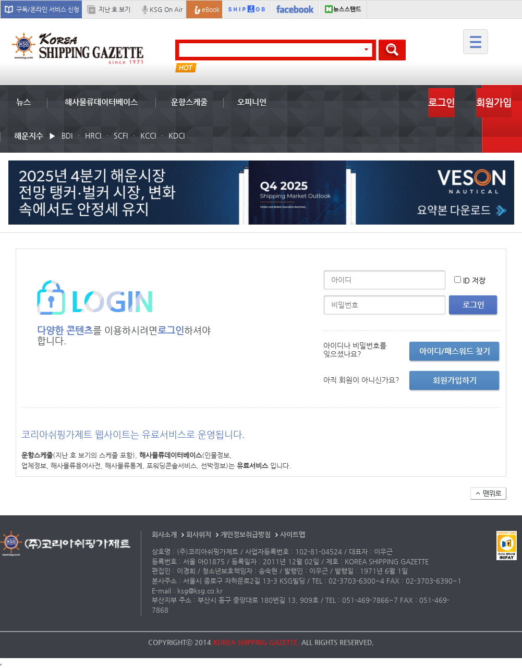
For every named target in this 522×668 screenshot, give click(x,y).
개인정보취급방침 (246, 534)
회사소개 (164, 534)
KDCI (176, 135)
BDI (67, 135)
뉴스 (23, 101)
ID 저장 (474, 280)
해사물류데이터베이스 (101, 101)
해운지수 (28, 135)
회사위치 (198, 534)
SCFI (121, 135)
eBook (211, 9)
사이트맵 (292, 534)
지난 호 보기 (114, 9)
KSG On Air (166, 9)
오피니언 (251, 101)
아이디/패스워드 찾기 (454, 351)
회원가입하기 (455, 380)
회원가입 (494, 102)
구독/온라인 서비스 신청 (47, 9)
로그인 (441, 102)
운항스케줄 (189, 101)
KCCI (148, 135)
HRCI (93, 135)
